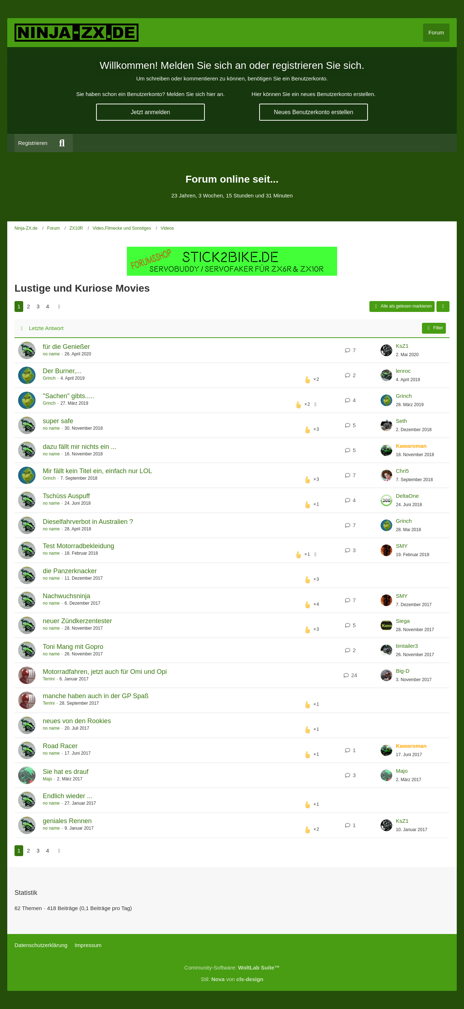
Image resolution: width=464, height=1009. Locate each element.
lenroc (403, 371)
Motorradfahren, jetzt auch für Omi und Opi (105, 671)
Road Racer (60, 746)
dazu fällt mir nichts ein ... (79, 446)
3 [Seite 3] (38, 306)
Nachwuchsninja (66, 596)
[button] (443, 306)
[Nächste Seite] (59, 306)
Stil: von (232, 979)
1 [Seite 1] (18, 306)
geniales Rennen (67, 821)
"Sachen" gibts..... (68, 396)
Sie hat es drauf (65, 771)
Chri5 (402, 471)
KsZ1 (402, 346)
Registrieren (32, 143)
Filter (434, 328)
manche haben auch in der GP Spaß (96, 696)
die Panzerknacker (70, 571)
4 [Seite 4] (47, 306)
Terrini (49, 678)
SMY (402, 546)
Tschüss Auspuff (66, 496)
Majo (47, 778)
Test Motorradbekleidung (78, 546)
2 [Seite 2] (28, 306)
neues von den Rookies (77, 721)
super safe (58, 421)
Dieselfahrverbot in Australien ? (88, 521)
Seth (401, 421)
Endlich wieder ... (67, 796)
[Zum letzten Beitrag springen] (386, 350)
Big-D (403, 671)
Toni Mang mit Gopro (73, 646)
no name (51, 354)
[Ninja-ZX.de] (76, 32)
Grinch (49, 378)
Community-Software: (231, 967)
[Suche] (62, 143)
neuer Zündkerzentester (77, 621)
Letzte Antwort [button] (46, 328)
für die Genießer (66, 346)
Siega (403, 621)
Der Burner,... (62, 371)
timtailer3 (407, 646)
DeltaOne (407, 496)
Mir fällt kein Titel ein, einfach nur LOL (97, 471)
